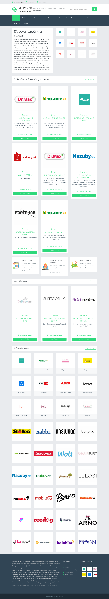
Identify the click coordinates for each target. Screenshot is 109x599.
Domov (16, 18)
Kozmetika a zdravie (61, 18)
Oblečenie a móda (77, 18)
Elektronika (26, 18)
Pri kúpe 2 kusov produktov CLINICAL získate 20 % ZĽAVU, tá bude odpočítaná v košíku (54, 126)
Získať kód (84, 138)
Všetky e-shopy (90, 348)
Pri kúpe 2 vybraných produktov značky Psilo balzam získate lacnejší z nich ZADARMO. (25, 126)
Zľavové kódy (30, 2)
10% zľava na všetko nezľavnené (25, 237)
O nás (67, 567)
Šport (49, 18)
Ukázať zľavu (25, 138)
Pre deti (17, 23)
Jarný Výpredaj (25, 175)
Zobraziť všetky (90, 79)
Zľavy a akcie (41, 2)
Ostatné (27, 23)
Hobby (90, 18)
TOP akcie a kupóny (18, 2)
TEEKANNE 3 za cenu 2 (54, 232)
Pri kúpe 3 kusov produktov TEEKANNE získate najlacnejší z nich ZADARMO (54, 237)
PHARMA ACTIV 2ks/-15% (54, 175)
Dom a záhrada (39, 18)
